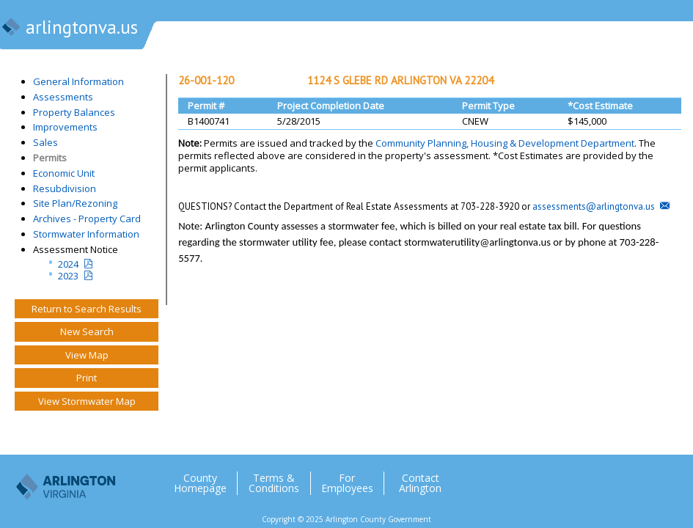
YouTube (670, 477)
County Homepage (200, 483)
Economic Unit (64, 173)
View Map (87, 355)
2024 (68, 264)
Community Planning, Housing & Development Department (504, 143)
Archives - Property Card (87, 218)
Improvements (65, 126)
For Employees (347, 483)
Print (86, 377)
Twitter (582, 477)
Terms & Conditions (274, 483)
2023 (68, 275)
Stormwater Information (86, 234)
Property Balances (74, 112)
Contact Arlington (420, 483)
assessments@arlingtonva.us (593, 206)
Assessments (63, 96)
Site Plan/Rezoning (75, 203)
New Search (87, 331)
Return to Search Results (87, 308)
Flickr (641, 477)
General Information (78, 81)
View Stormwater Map (87, 401)
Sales (45, 142)
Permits (50, 157)
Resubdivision (64, 188)
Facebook (611, 477)
